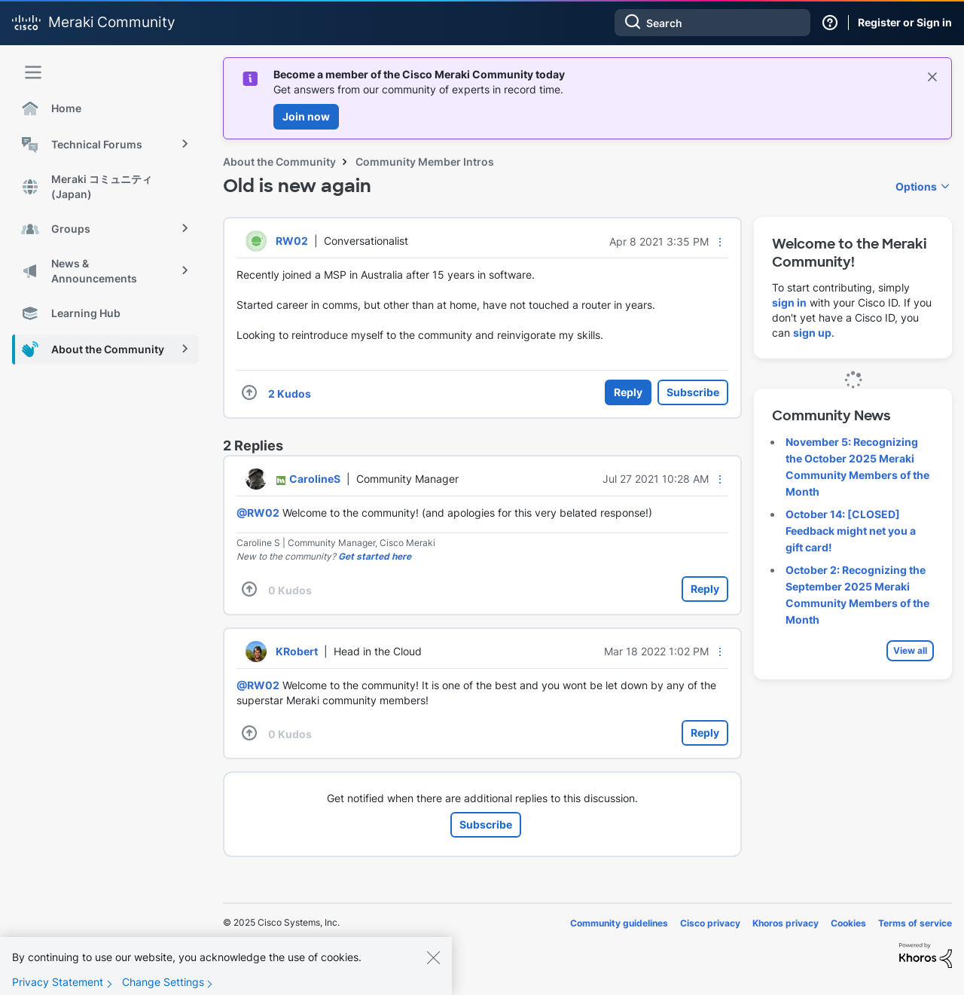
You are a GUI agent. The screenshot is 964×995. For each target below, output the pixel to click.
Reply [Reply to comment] (705, 588)
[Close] (433, 969)
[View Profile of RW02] (292, 240)
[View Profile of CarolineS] (314, 478)
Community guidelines (619, 923)
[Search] (712, 22)
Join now (306, 116)
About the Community (279, 161)
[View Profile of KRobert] (297, 651)
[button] (720, 242)
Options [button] (916, 186)
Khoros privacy (785, 923)
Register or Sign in (905, 22)
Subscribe (693, 392)
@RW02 (257, 512)
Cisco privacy (710, 923)
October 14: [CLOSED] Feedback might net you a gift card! (851, 531)
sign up (812, 332)
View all (910, 650)
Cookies (848, 923)
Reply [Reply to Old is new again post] (628, 392)
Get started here (374, 556)
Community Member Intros (424, 161)
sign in (789, 302)
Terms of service (915, 923)
